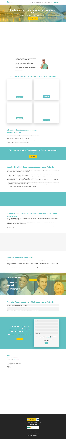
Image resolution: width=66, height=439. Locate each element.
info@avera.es (16, 359)
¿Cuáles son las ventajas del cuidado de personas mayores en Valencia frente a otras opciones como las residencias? (23, 310)
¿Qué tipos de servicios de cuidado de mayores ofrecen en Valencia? (17, 305)
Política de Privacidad (50, 337)
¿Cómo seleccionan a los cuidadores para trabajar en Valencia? (16, 307)
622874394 (16, 357)
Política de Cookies (30, 435)
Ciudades (33, 434)
